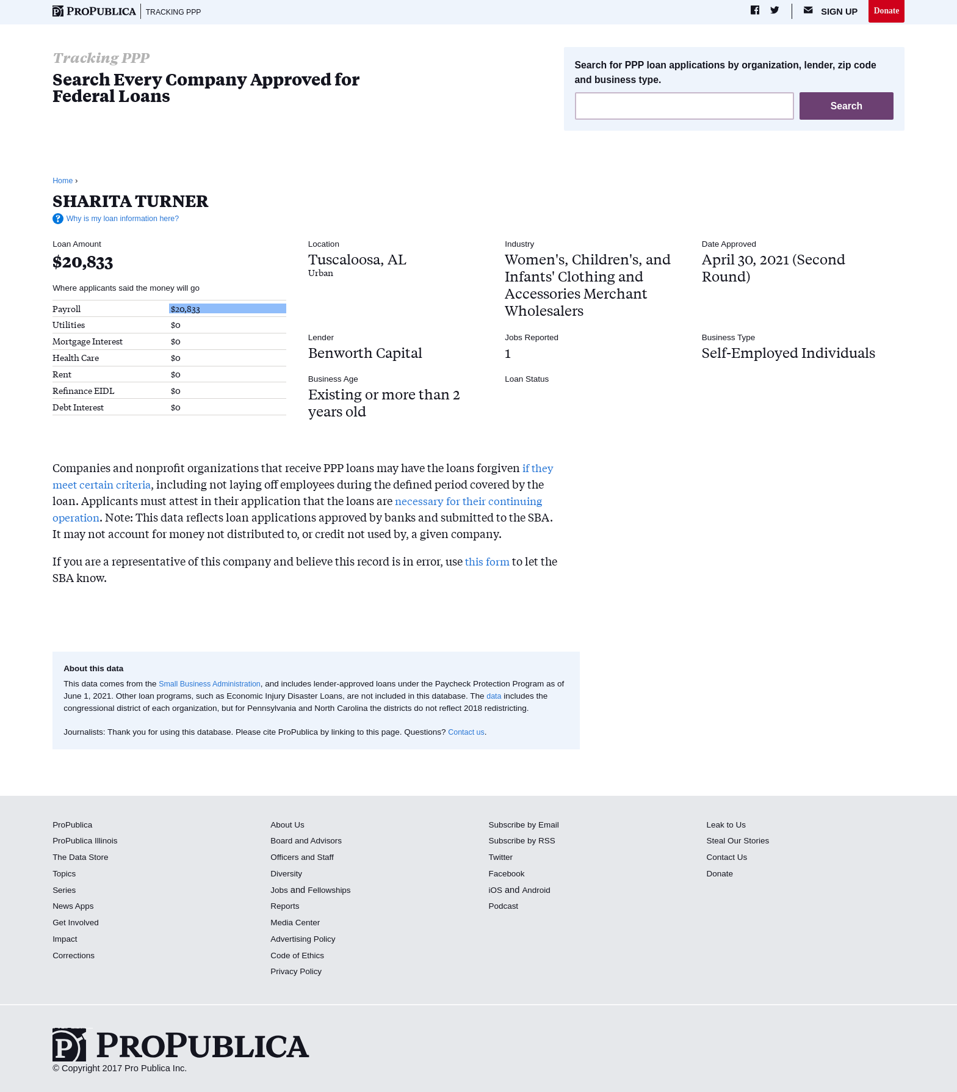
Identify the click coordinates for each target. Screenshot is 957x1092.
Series (65, 891)
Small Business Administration (214, 685)
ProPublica (74, 826)
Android (537, 891)
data (503, 697)
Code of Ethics (299, 956)
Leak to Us (728, 826)
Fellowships (332, 891)
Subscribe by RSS (524, 842)
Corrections (75, 956)
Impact (65, 940)
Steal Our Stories (741, 842)
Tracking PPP (176, 12)
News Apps (74, 907)
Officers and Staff (304, 859)
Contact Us (729, 859)
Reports (286, 907)
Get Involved (77, 924)
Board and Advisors (309, 842)
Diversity (287, 875)
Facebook (507, 875)
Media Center (297, 924)
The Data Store (82, 859)
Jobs (279, 891)
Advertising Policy (305, 940)
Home (63, 182)
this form (488, 562)
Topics (65, 875)
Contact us (468, 733)
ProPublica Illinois (87, 842)
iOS (495, 891)
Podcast (504, 907)
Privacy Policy (298, 973)
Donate (885, 11)
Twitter (501, 859)
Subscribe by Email (526, 826)
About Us (288, 826)
